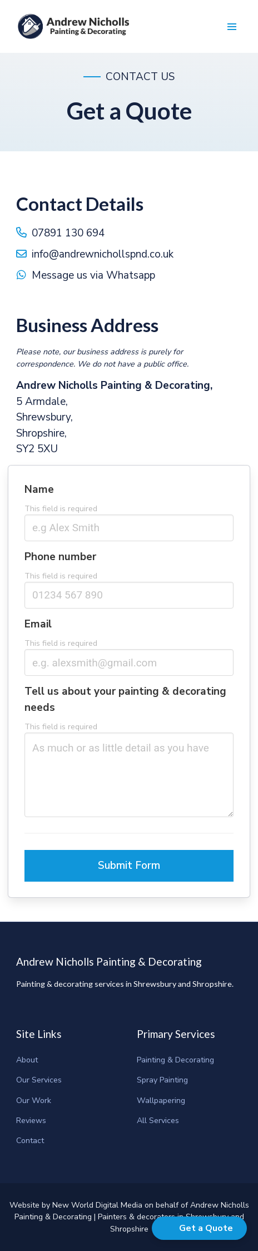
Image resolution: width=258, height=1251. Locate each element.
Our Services (39, 1080)
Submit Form (129, 869)
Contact (30, 1140)
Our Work (33, 1100)
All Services (158, 1120)
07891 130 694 (68, 233)
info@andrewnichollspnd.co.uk (102, 254)
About (27, 1060)
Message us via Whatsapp (93, 275)
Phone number (60, 559)
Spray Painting (162, 1080)
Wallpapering (161, 1100)
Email (38, 627)
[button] (231, 26)
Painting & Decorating (175, 1060)
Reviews (31, 1120)
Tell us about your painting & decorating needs (125, 703)
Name (39, 492)
